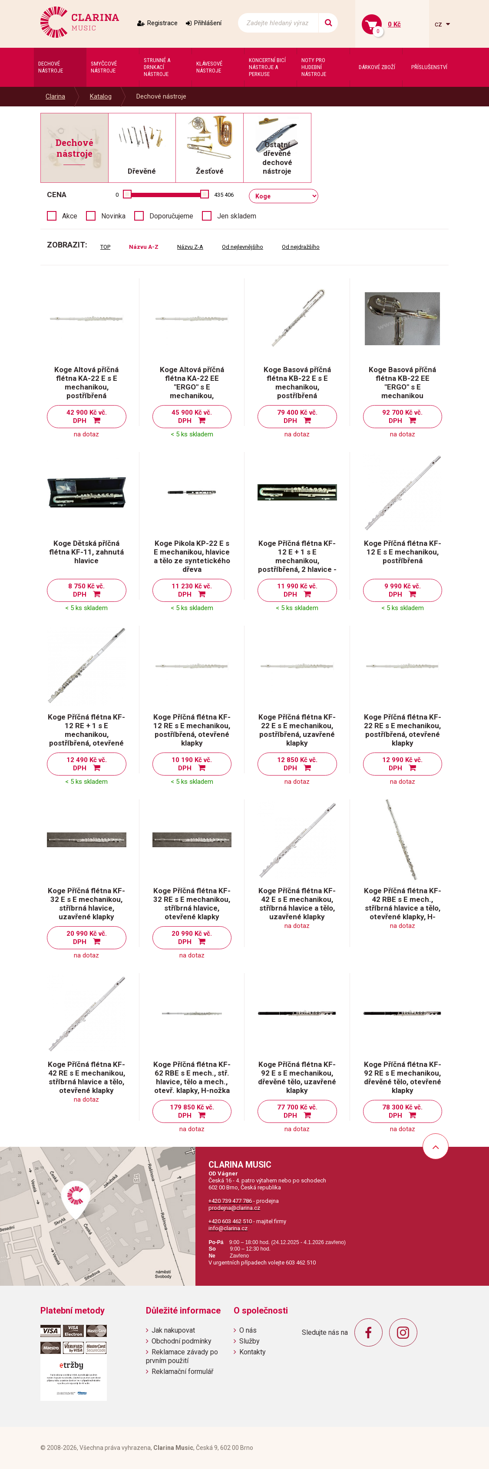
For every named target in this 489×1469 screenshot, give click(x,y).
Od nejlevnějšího (242, 247)
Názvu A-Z (144, 247)
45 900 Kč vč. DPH (192, 417)
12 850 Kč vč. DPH (297, 764)
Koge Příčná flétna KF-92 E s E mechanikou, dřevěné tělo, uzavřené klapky (297, 1077)
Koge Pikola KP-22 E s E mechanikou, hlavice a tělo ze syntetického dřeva (192, 556)
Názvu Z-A (190, 247)
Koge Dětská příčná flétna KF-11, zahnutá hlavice (86, 552)
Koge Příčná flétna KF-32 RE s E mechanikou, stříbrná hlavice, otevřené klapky (192, 903)
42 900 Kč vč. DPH (86, 417)
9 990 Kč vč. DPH (402, 590)
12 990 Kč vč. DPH (402, 764)
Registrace (162, 23)
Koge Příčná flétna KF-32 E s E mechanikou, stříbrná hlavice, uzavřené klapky (86, 903)
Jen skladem (236, 216)
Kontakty (252, 1352)
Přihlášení (207, 23)
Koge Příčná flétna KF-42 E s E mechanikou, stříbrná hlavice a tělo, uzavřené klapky (297, 903)
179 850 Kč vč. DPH (192, 1111)
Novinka (113, 216)
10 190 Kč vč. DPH (192, 764)
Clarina (55, 96)
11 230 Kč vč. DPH (192, 590)
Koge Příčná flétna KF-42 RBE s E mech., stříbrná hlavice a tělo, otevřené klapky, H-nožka (402, 908)
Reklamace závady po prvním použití (182, 1356)
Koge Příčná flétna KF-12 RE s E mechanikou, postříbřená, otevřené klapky (192, 730)
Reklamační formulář (182, 1371)
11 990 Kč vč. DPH (297, 590)
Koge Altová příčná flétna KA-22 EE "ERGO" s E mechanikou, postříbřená (192, 387)
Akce (69, 216)
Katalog (101, 96)
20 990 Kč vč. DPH (86, 938)
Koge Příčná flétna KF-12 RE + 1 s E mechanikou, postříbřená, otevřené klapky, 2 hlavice (86, 734)
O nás (248, 1330)
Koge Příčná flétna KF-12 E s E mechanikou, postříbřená (402, 552)
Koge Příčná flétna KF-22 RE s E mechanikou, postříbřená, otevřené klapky (402, 730)
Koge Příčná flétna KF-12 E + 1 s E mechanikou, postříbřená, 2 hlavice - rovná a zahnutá (297, 560)
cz (439, 24)
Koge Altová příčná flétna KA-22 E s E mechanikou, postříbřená (86, 382)
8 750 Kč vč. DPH (86, 590)
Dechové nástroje (161, 96)
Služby (249, 1341)
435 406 (224, 194)
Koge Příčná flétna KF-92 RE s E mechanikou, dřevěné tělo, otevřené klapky (402, 1077)
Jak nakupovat (173, 1330)
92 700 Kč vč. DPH (402, 417)
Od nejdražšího (301, 247)
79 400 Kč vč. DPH (297, 417)
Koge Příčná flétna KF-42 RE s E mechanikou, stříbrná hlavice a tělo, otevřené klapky (86, 1077)
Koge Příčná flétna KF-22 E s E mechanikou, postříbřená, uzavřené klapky (297, 730)
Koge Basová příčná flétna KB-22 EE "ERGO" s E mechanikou (402, 382)
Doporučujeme (171, 216)
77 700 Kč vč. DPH (297, 1111)
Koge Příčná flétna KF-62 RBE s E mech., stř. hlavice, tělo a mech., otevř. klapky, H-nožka (192, 1077)
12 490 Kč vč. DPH (86, 764)
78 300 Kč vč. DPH (402, 1111)
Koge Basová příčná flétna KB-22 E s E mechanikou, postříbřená (297, 382)
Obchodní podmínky (181, 1341)
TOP (105, 247)
